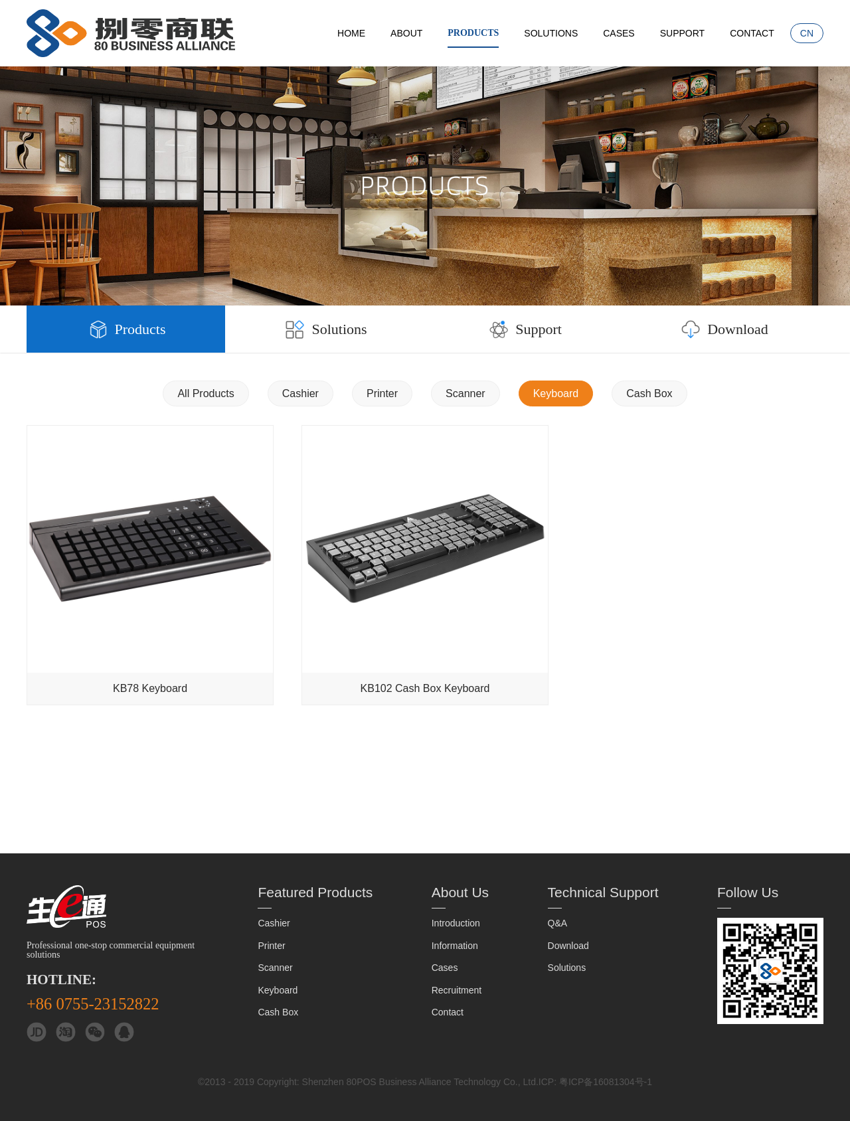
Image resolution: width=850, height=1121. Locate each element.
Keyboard (556, 393)
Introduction (456, 923)
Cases (618, 33)
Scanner (465, 393)
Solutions (551, 33)
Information (455, 945)
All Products (205, 393)
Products (473, 33)
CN (806, 33)
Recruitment (456, 990)
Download (723, 329)
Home (351, 33)
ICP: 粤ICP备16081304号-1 (595, 1082)
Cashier (300, 393)
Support (682, 33)
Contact (752, 33)
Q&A (558, 923)
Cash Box (649, 393)
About (406, 33)
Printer (382, 393)
